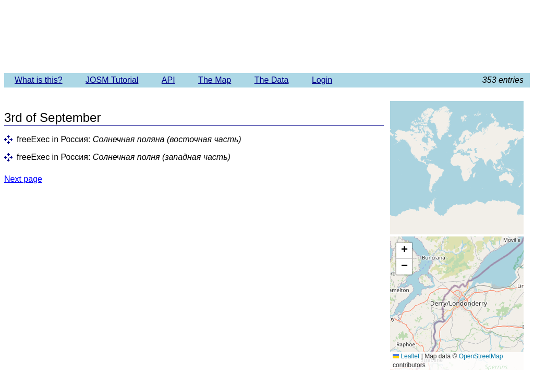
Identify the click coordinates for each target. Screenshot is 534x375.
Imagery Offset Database (266, 36)
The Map (214, 80)
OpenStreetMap (481, 356)
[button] (404, 251)
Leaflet (406, 356)
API (168, 80)
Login (322, 80)
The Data (271, 80)
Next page (23, 178)
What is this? (39, 80)
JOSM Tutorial (112, 80)
